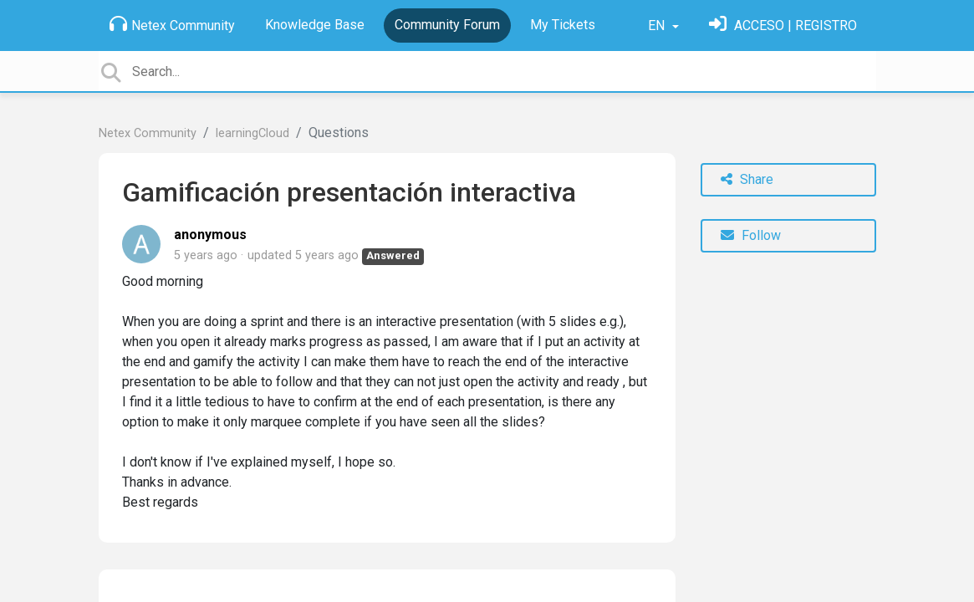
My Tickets (562, 25)
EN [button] (658, 25)
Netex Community (172, 24)
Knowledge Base (315, 25)
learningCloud (252, 133)
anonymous (210, 234)
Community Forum (447, 25)
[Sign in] (783, 25)
